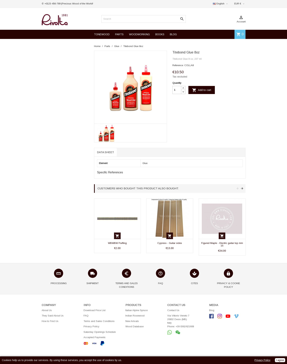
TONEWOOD (102, 34)
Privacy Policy (91, 326)
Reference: (178, 65)
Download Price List (94, 310)
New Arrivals (132, 321)
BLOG (173, 34)
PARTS (119, 34)
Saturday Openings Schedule (100, 332)
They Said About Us (53, 315)
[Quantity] (176, 90)
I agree (280, 360)
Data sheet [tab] (105, 152)
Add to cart (201, 90)
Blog (211, 310)
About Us (47, 310)
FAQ (86, 315)
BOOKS (159, 34)
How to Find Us (50, 321)
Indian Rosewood (135, 315)
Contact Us (173, 310)
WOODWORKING (139, 34)
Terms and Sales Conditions (99, 321)
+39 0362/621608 (185, 326)
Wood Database (134, 326)
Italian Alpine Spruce (136, 310)
